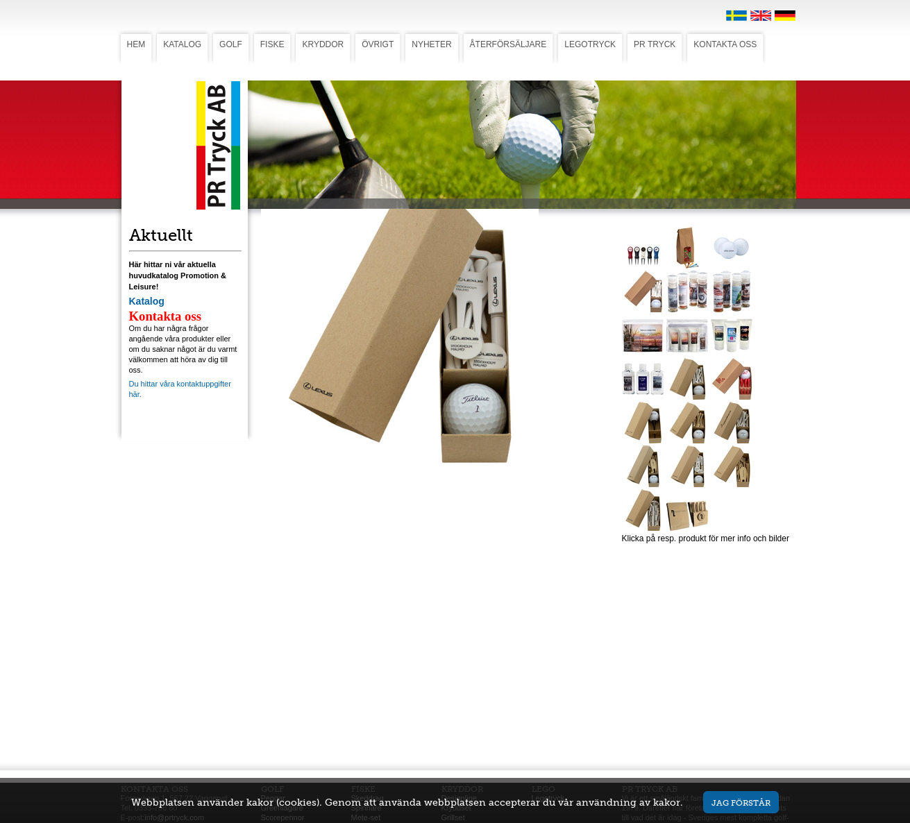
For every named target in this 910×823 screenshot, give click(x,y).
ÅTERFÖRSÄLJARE (508, 44)
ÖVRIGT (378, 44)
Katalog (147, 301)
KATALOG (182, 44)
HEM (136, 44)
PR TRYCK (654, 44)
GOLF (230, 44)
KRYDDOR (323, 44)
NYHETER (431, 44)
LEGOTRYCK (590, 44)
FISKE (272, 44)
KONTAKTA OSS (725, 44)
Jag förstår (740, 802)
